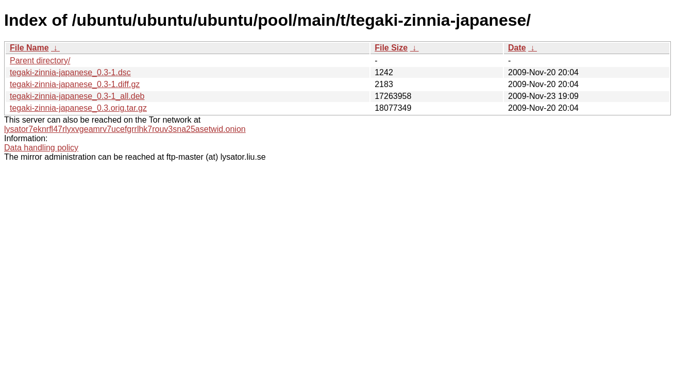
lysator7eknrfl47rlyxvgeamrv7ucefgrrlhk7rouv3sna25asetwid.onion (125, 129)
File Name (29, 47)
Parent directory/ (40, 60)
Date (517, 47)
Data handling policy (41, 147)
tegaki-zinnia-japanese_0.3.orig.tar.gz (78, 108)
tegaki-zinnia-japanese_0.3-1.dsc (70, 72)
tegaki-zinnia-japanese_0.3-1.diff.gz (75, 84)
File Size (391, 47)
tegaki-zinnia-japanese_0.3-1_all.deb (77, 96)
